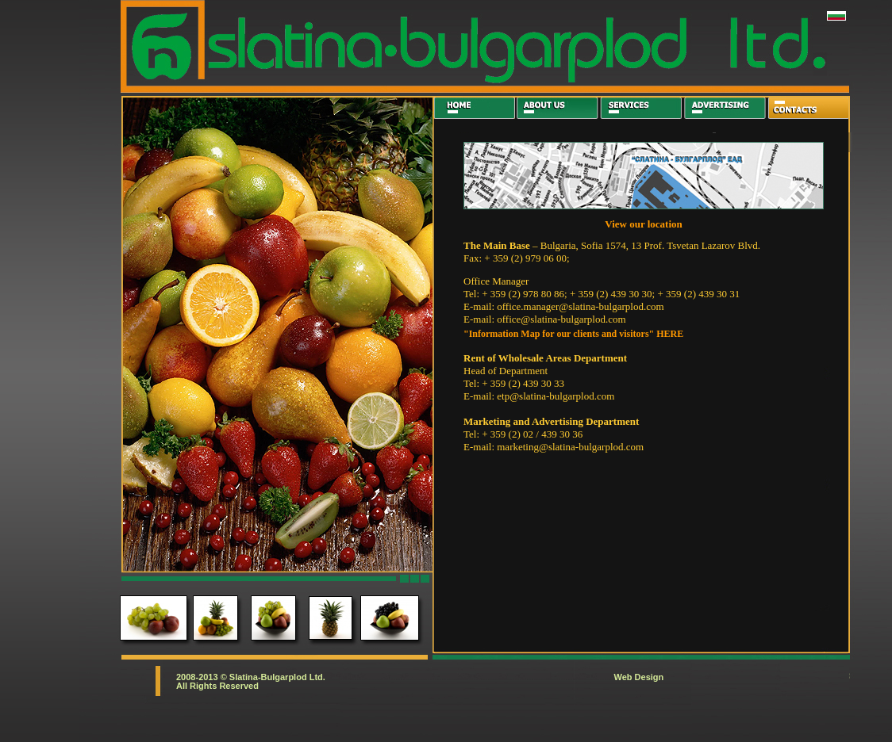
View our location (643, 224)
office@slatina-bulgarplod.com (561, 319)
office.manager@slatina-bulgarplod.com (580, 306)
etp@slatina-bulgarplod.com (555, 396)
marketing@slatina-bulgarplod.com (570, 447)
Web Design (639, 677)
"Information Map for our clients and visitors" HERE (573, 333)
